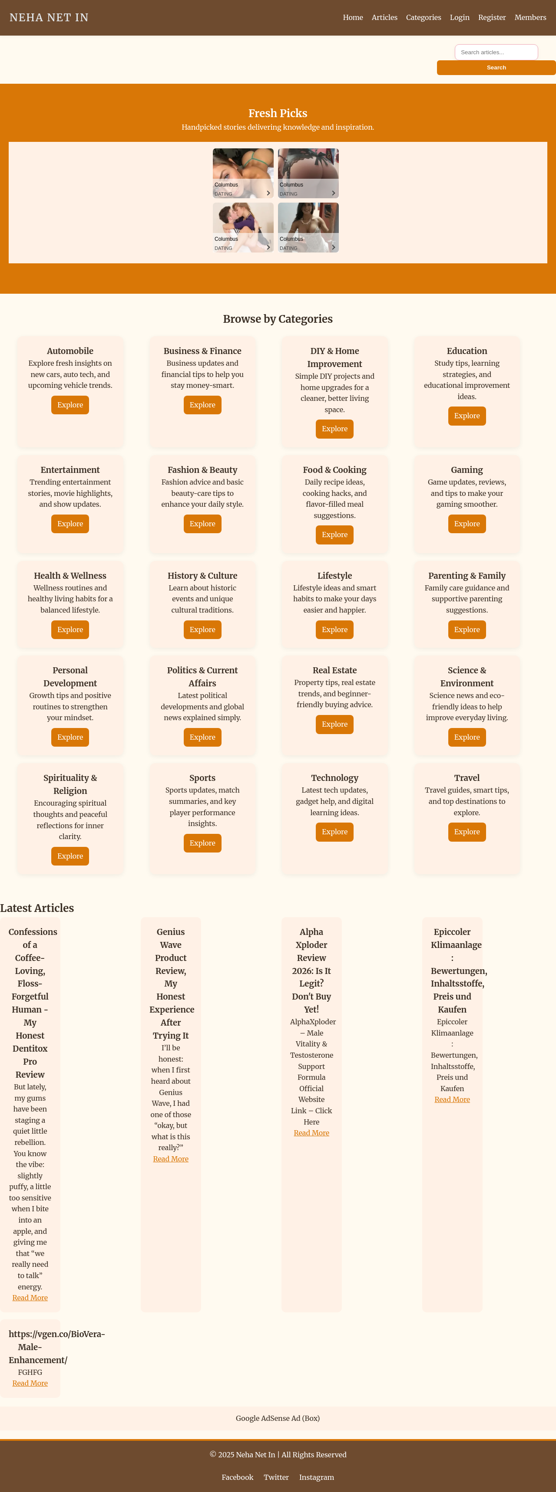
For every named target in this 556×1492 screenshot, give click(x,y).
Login (460, 17)
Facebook (238, 1477)
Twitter (276, 1477)
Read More (30, 1297)
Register (492, 17)
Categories (423, 17)
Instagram (316, 1477)
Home (353, 17)
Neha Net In (49, 17)
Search (496, 67)
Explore (70, 404)
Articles (384, 17)
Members (530, 17)
